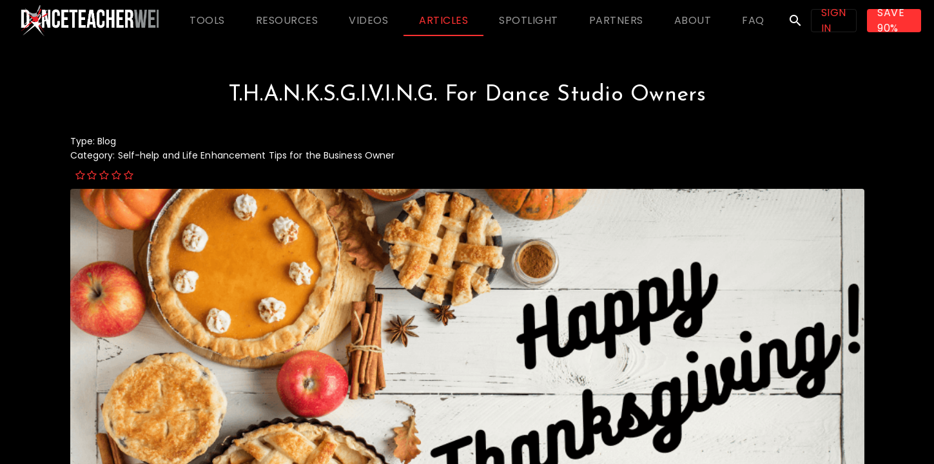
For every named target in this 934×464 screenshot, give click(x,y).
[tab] (207, 20)
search (795, 20)
